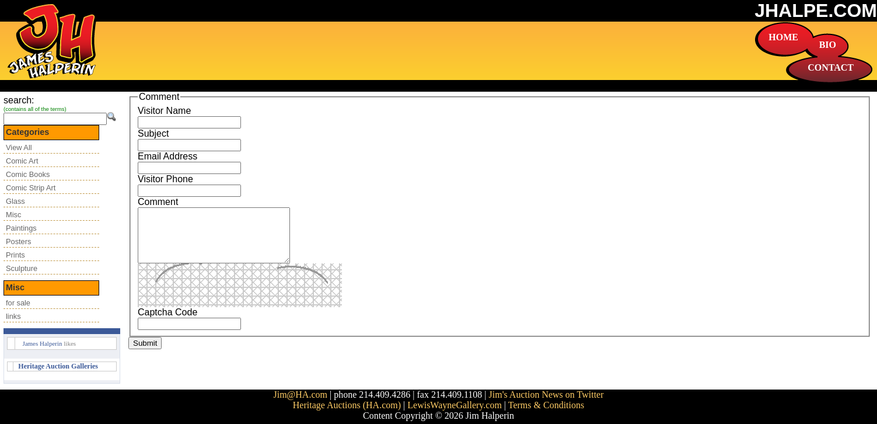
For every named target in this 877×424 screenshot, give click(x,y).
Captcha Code (167, 323)
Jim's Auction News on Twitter (546, 394)
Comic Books (28, 174)
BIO (827, 45)
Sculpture (21, 268)
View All (19, 147)
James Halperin (42, 343)
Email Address (167, 156)
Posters (18, 241)
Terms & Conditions (546, 405)
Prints (15, 255)
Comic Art (22, 161)
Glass (15, 201)
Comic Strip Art (30, 187)
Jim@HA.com (300, 394)
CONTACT (831, 67)
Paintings (21, 228)
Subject (153, 133)
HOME (783, 37)
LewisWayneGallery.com (454, 405)
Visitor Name (164, 111)
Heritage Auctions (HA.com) (347, 405)
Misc (13, 214)
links (13, 316)
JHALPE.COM (815, 10)
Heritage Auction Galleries (58, 366)
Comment (158, 202)
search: (19, 100)
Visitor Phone (165, 179)
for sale (18, 302)
